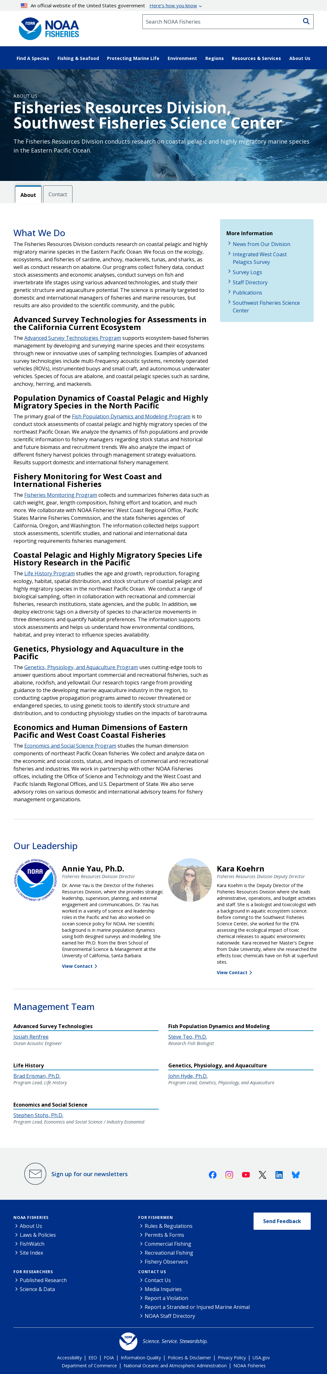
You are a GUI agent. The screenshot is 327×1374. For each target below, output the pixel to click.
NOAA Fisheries (31, 1217)
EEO (92, 1358)
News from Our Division (261, 244)
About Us (25, 96)
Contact (58, 194)
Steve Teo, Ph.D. (187, 1036)
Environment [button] (182, 58)
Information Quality (141, 1358)
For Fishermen (155, 1217)
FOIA (109, 1358)
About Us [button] (299, 58)
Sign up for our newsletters (89, 1174)
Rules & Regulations (169, 1225)
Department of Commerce (89, 1366)
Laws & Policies (38, 1234)
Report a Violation (166, 1298)
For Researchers (33, 1271)
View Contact (77, 966)
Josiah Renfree (31, 1036)
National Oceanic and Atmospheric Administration (175, 1366)
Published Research (43, 1280)
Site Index (31, 1252)
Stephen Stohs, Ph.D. (38, 1115)
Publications (247, 292)
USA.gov (261, 1358)
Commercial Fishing (168, 1243)
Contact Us (152, 1271)
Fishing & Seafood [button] (78, 58)
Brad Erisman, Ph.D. (36, 1075)
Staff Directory (250, 282)
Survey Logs (247, 272)
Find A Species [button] (33, 58)
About (28, 194)
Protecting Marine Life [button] (133, 58)
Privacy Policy (232, 1358)
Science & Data (37, 1289)
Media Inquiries (163, 1289)
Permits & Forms (164, 1234)
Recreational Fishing (169, 1252)
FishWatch (32, 1243)
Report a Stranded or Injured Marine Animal (197, 1307)
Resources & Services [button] (256, 58)
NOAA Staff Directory (170, 1315)
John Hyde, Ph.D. (188, 1075)
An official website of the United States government (109, 5)
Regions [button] (214, 58)
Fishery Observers (166, 1261)
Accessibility (69, 1358)
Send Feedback (282, 1221)
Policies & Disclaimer (189, 1358)
